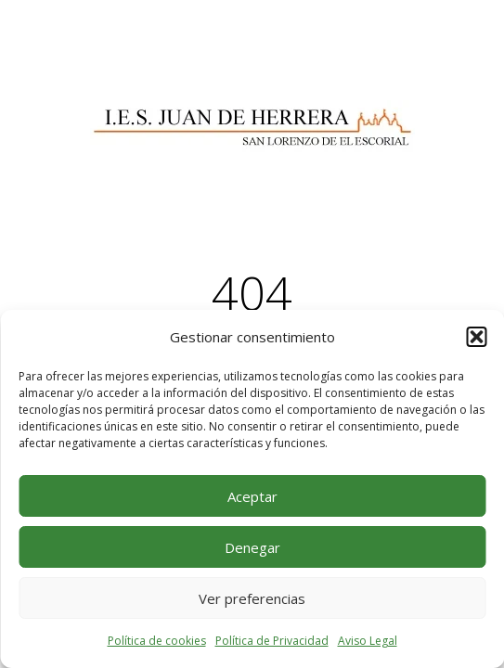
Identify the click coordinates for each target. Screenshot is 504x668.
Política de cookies (157, 641)
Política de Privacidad (272, 641)
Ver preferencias (252, 598)
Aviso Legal (367, 641)
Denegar (252, 547)
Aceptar (252, 496)
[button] (476, 337)
